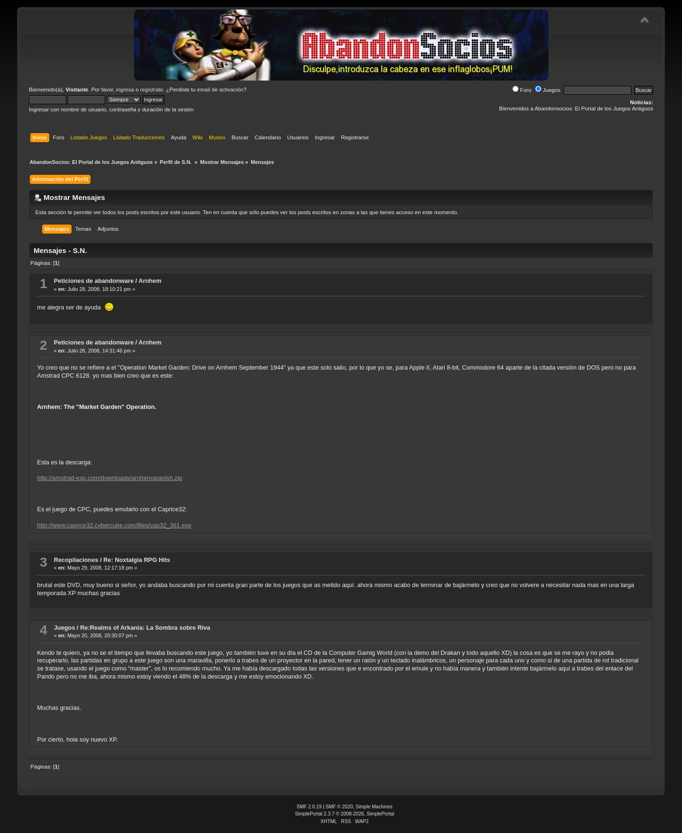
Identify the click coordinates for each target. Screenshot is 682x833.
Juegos (547, 90)
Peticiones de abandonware (94, 280)
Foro (521, 90)
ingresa (125, 89)
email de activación (220, 89)
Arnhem (149, 280)
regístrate (151, 89)
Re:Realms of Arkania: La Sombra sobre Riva (145, 627)
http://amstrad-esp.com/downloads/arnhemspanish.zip (109, 477)
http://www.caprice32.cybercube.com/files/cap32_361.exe (114, 525)
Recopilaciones (76, 559)
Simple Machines (374, 806)
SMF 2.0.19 (309, 806)
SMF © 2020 (339, 806)
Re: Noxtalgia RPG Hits (136, 559)
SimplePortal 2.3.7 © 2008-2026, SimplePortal (345, 813)
